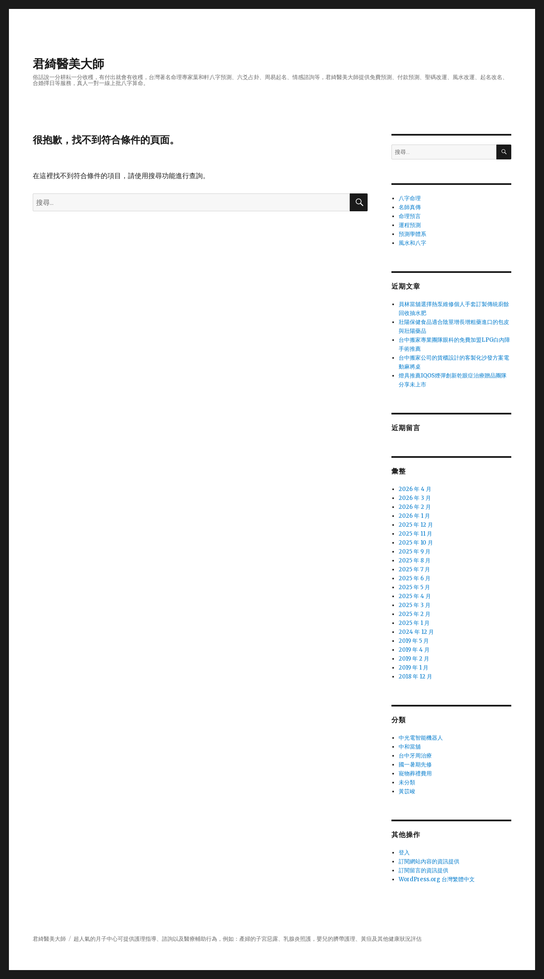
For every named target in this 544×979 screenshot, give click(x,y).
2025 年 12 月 (416, 524)
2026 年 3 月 (415, 498)
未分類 (407, 782)
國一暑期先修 (415, 764)
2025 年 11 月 (415, 533)
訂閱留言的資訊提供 (423, 870)
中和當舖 (410, 746)
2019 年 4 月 (414, 649)
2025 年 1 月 (414, 623)
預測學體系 (412, 234)
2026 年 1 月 (414, 515)
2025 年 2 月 (415, 614)
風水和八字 (412, 243)
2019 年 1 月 (413, 667)
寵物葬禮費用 (415, 773)
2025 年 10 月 (416, 542)
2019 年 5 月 (414, 640)
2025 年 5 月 (414, 587)
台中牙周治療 (415, 755)
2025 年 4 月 (415, 596)
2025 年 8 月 (415, 560)
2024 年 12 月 (416, 632)
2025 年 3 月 (415, 605)
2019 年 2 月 (414, 658)
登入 (404, 852)
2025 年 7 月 (414, 569)
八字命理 (410, 198)
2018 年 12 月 (415, 676)
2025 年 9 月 (415, 551)
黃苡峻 (407, 791)
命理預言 (410, 216)
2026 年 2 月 (415, 507)
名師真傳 (410, 207)
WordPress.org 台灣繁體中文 (437, 879)
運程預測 (410, 225)
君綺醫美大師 (68, 64)
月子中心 (107, 938)
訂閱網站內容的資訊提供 (429, 861)
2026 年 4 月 (415, 489)
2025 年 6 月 (415, 578)
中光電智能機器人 (421, 737)
